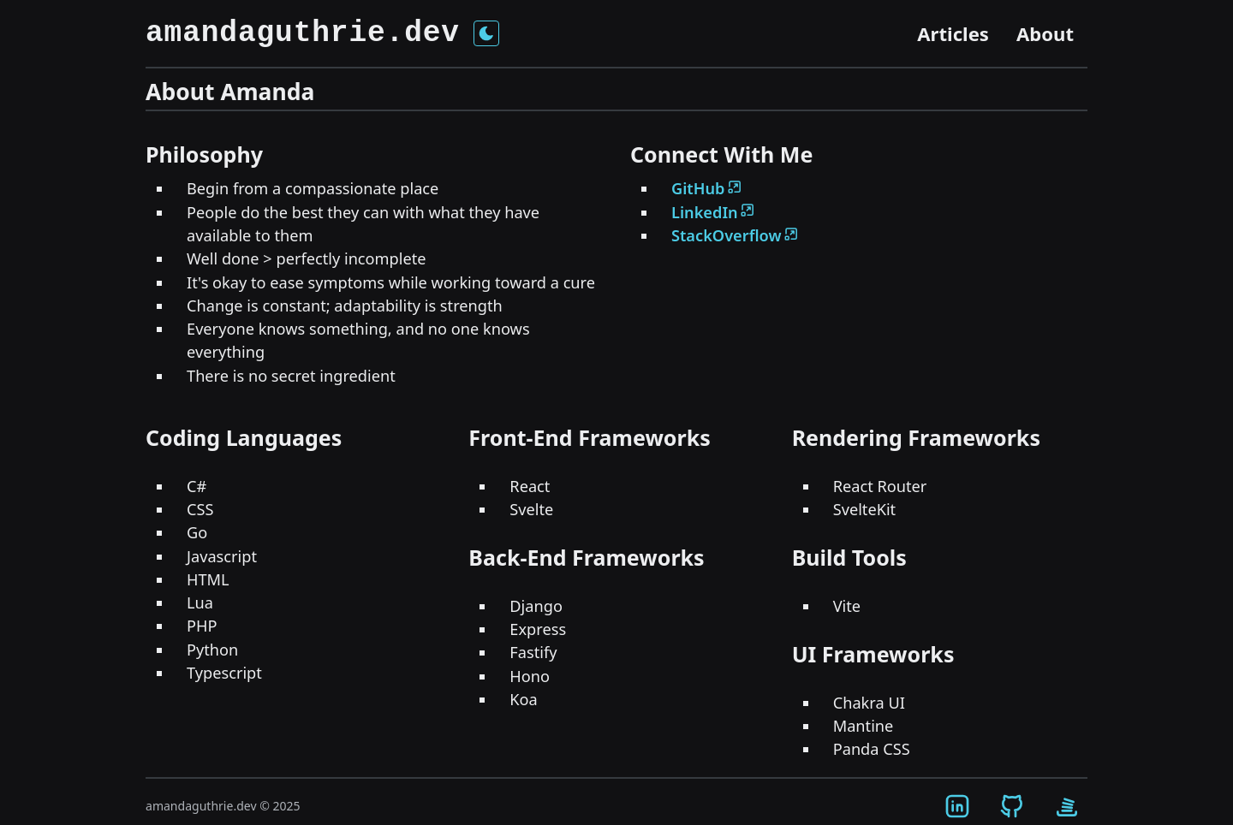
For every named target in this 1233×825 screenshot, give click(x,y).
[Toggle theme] (486, 33)
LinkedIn (713, 212)
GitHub (706, 188)
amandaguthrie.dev (303, 34)
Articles (953, 33)
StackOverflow (735, 235)
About (1045, 33)
